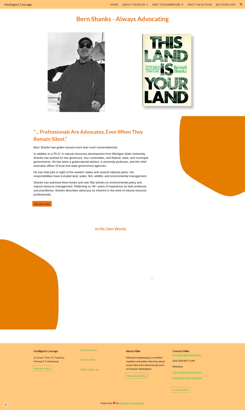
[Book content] (88, 360)
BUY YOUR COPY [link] (226, 4)
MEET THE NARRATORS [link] (166, 4)
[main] (122, 18)
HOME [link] (114, 4)
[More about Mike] (136, 376)
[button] (241, 4)
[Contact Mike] (180, 390)
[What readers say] (90, 369)
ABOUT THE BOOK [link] (133, 4)
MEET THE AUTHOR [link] (200, 4)
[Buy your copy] (42, 204)
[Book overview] (89, 350)
